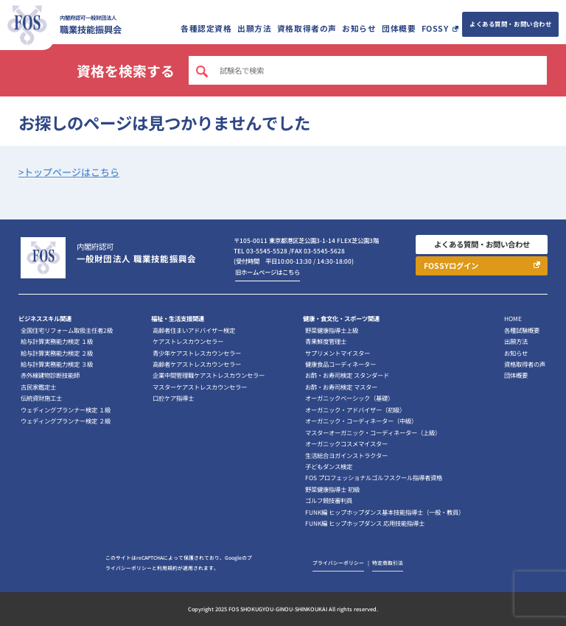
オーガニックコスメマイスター (346, 443)
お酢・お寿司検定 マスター (341, 386)
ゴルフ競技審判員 (328, 500)
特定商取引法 (387, 562)
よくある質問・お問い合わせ (510, 23)
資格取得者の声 (307, 28)
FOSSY (435, 28)
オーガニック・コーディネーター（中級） (361, 420)
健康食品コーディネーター (340, 363)
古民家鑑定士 (38, 386)
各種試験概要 (521, 330)
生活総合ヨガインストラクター (346, 455)
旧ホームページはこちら (267, 271)
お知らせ (359, 28)
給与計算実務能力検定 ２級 (57, 352)
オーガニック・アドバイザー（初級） (355, 409)
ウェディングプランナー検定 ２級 (66, 420)
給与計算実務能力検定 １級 (57, 341)
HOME (513, 318)
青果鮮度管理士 (325, 341)
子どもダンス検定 (328, 466)
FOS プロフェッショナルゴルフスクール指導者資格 (373, 477)
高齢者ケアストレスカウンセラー (197, 363)
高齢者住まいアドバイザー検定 (194, 330)
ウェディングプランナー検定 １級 (66, 409)
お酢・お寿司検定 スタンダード (347, 374)
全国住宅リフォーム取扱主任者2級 (67, 330)
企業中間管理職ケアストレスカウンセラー (209, 374)
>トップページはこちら (68, 172)
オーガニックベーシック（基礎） (349, 397)
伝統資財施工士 (41, 397)
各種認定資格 (206, 28)
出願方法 (254, 28)
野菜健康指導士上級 (331, 330)
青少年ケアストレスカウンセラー (197, 352)
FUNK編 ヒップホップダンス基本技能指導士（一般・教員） (384, 511)
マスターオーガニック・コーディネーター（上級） (373, 432)
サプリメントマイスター (337, 352)
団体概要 (399, 28)
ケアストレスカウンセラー (188, 341)
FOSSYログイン (451, 265)
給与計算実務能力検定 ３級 (57, 363)
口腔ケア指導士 (173, 397)
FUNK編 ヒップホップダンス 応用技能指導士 (364, 522)
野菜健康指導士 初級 (332, 489)
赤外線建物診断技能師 (50, 374)
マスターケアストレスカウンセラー (200, 386)
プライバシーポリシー (338, 562)
